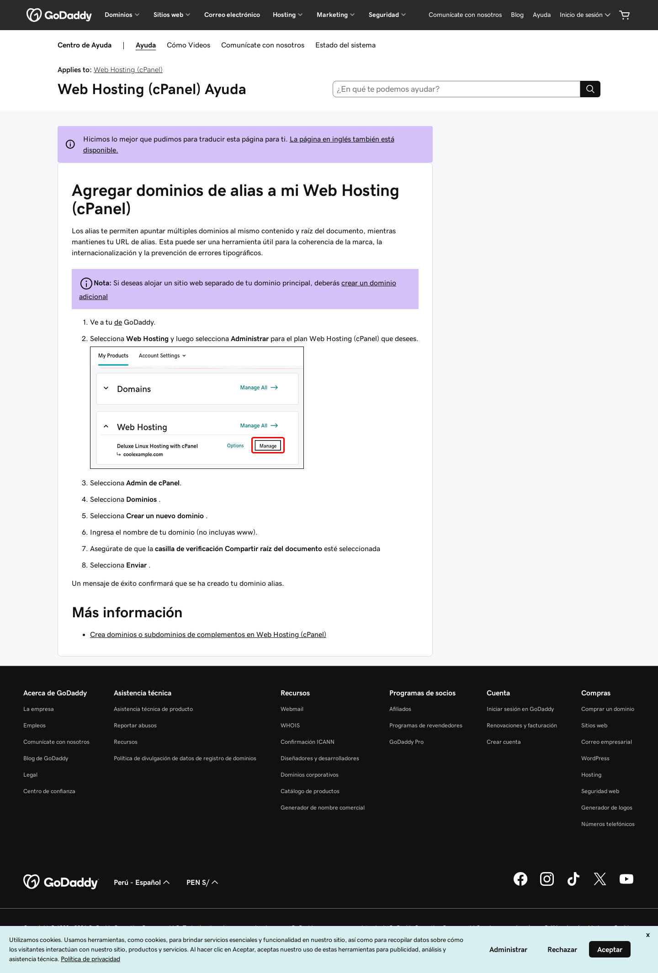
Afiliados (400, 709)
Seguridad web (600, 791)
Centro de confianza (49, 791)
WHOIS (290, 725)
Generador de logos (606, 807)
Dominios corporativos (310, 775)
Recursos (126, 742)
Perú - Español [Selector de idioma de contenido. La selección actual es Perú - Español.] (143, 882)
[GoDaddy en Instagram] (547, 884)
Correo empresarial (606, 742)
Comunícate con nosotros (262, 44)
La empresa (38, 709)
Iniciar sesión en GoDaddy (520, 709)
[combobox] (457, 89)
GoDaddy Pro (406, 742)
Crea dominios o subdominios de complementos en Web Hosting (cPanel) (208, 634)
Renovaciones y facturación (522, 725)
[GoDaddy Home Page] (61, 882)
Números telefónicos (608, 824)
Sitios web (594, 725)
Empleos (34, 725)
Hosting (591, 775)
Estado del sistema (345, 44)
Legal (30, 775)
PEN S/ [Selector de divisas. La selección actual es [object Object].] (203, 882)
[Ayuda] (541, 14)
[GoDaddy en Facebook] (520, 884)
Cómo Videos (188, 44)
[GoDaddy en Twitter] (600, 884)
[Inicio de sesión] (586, 14)
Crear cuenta (504, 742)
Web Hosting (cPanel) (128, 69)
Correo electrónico (232, 14)
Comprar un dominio (607, 709)
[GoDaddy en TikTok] (573, 884)
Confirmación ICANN (307, 742)
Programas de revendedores (425, 725)
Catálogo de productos (310, 791)
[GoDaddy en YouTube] (626, 884)
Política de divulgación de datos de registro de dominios (185, 758)
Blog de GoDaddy (45, 758)
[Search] (590, 89)
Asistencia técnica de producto (153, 709)
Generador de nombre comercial (323, 807)
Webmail (292, 709)
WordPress (595, 758)
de (118, 322)
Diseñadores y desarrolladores (320, 758)
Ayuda (146, 44)
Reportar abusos (135, 725)
